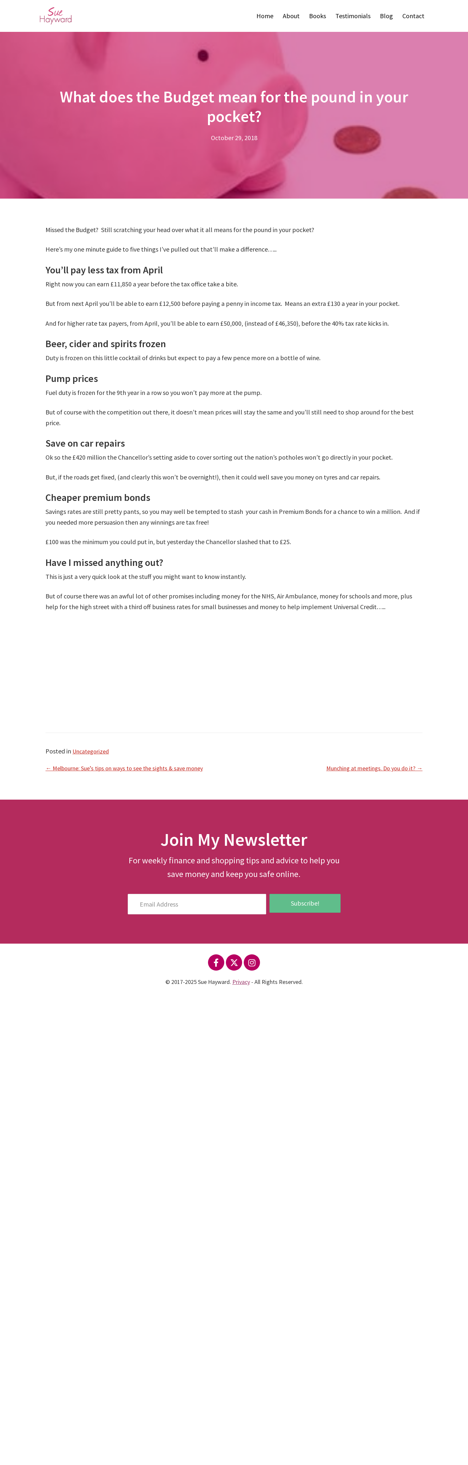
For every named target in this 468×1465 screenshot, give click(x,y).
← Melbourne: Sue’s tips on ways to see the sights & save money (132, 768)
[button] (216, 962)
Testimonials (352, 16)
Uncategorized (92, 751)
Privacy (241, 982)
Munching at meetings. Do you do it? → (369, 768)
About (291, 16)
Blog (386, 16)
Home (264, 16)
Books (317, 16)
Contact (413, 16)
